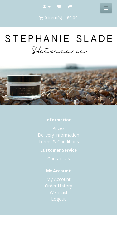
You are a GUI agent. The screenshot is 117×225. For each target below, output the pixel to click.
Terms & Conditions (58, 141)
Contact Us (58, 159)
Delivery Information (58, 135)
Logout (58, 199)
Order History (58, 186)
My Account (58, 179)
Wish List (59, 192)
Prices (58, 128)
